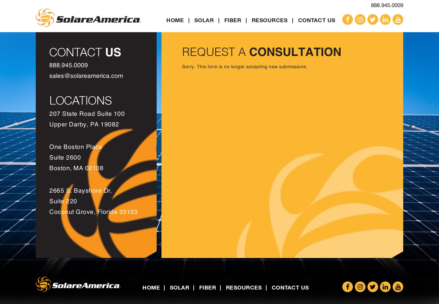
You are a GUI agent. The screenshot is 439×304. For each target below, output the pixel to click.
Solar (204, 20)
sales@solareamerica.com (86, 76)
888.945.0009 (387, 5)
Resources (270, 20)
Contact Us (317, 20)
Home (175, 20)
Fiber (232, 20)
